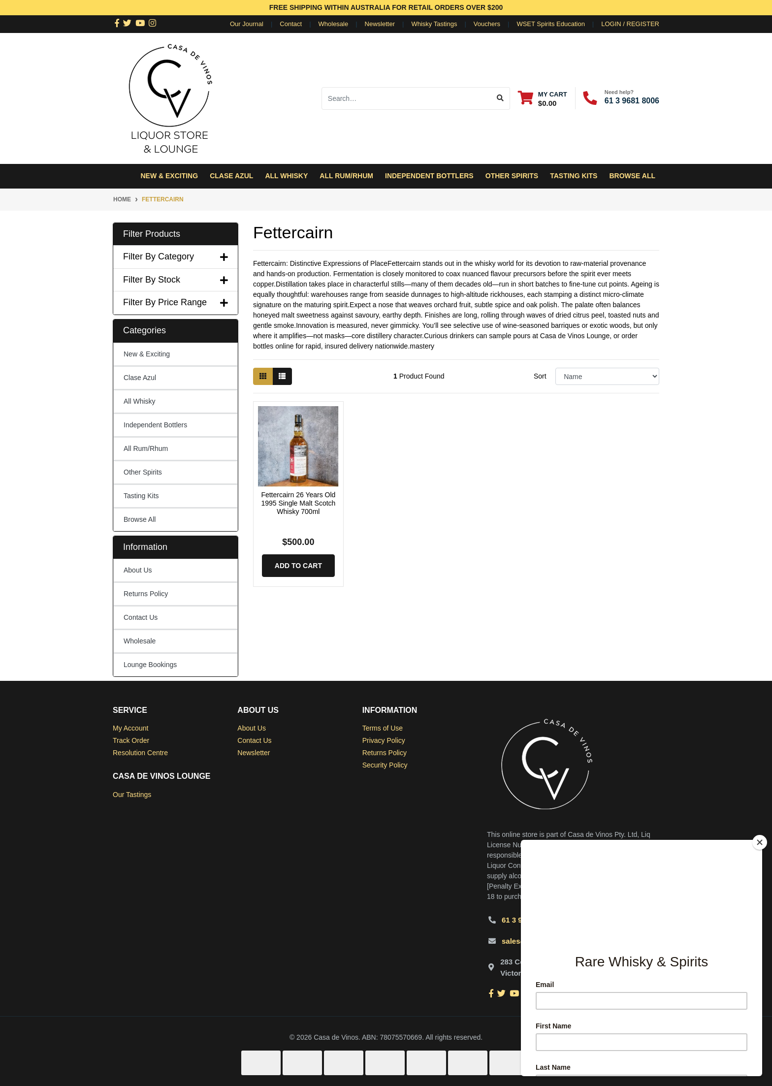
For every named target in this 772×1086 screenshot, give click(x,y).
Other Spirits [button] (511, 176)
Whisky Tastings (434, 24)
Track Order (131, 740)
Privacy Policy (383, 740)
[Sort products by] (607, 376)
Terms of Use (382, 728)
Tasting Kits (573, 176)
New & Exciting (169, 176)
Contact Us (141, 617)
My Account (130, 728)
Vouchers (487, 24)
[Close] (759, 842)
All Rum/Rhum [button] (346, 176)
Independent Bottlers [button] (429, 176)
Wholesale (334, 24)
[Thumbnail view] (263, 376)
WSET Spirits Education (550, 24)
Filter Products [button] (151, 234)
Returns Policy (146, 594)
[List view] (282, 376)
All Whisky (140, 401)
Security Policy (385, 765)
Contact (291, 24)
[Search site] (500, 98)
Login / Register (630, 24)
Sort (540, 376)
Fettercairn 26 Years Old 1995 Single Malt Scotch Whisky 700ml (298, 503)
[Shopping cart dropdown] (542, 98)
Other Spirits (143, 472)
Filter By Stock (175, 280)
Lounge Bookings (150, 665)
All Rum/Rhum (146, 448)
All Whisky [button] (286, 176)
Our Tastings (132, 795)
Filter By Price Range (175, 302)
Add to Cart (298, 566)
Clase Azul (231, 176)
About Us (138, 570)
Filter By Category (175, 256)
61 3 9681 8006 (632, 100)
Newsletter (380, 24)
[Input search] (406, 98)
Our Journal (246, 24)
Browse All (632, 176)
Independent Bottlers (155, 425)
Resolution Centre (140, 753)
